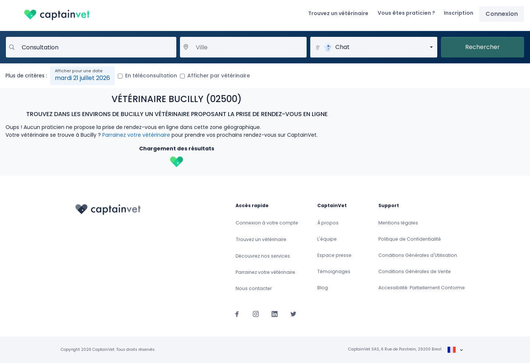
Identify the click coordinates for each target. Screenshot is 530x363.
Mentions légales (398, 223)
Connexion (501, 14)
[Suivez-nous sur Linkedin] (275, 314)
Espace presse (334, 255)
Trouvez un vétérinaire (338, 13)
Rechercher (482, 47)
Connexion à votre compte (267, 223)
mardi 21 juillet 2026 (82, 78)
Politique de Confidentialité (409, 239)
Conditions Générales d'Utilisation (417, 255)
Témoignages (333, 271)
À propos (328, 223)
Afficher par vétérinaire (218, 75)
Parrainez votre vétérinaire (136, 135)
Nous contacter (254, 288)
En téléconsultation (151, 75)
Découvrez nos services (263, 256)
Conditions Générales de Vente (414, 271)
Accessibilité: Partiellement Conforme (421, 288)
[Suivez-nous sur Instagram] (256, 314)
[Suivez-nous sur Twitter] (293, 314)
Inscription (458, 13)
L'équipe (327, 239)
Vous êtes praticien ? (406, 13)
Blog (322, 288)
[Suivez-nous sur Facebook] (237, 314)
